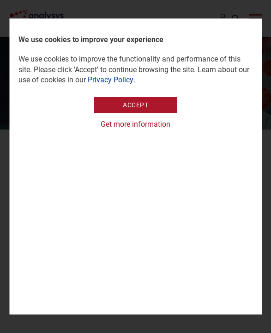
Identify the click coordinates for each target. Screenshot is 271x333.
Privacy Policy (110, 79)
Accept (135, 105)
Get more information (135, 124)
